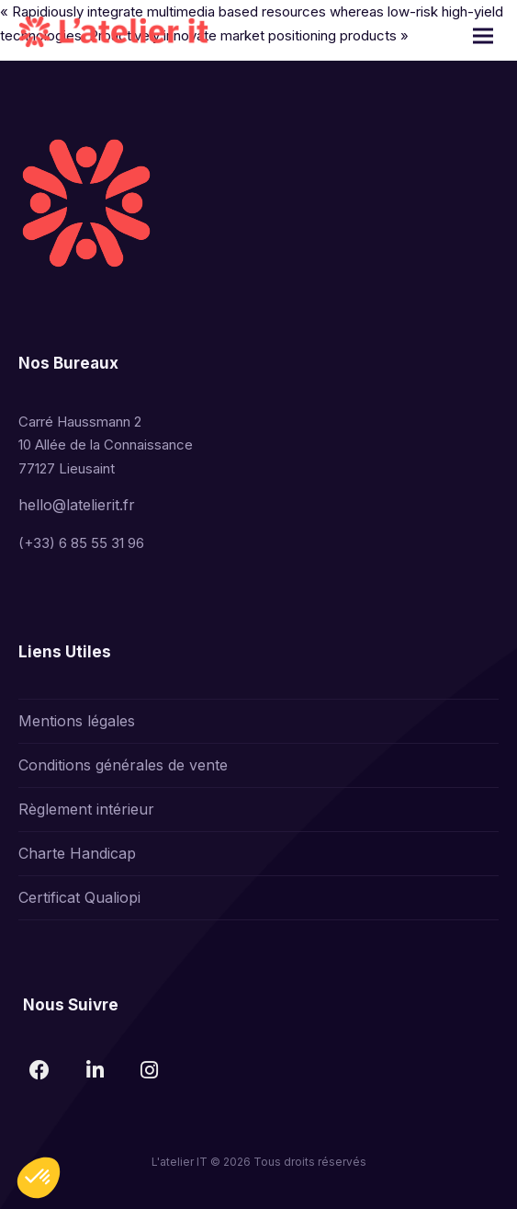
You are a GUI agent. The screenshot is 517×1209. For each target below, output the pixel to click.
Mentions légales (76, 721)
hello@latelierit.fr (76, 505)
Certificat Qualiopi (79, 897)
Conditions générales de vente (123, 765)
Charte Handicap (77, 853)
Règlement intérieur (86, 809)
